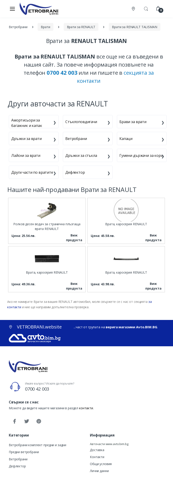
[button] (145, 8)
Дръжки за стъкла (81, 155)
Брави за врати (132, 121)
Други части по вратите (32, 172)
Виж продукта (74, 237)
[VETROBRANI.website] (39, 8)
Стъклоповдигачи (81, 121)
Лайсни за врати (25, 155)
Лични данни (99, 471)
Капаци (125, 138)
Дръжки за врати (26, 138)
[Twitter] (26, 421)
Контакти (97, 457)
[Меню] (12, 8)
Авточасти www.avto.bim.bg (109, 444)
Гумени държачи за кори (141, 155)
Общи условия (101, 464)
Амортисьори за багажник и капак (26, 123)
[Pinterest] (38, 421)
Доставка (97, 450)
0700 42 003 (37, 389)
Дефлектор (75, 172)
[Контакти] (133, 9)
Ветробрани (76, 138)
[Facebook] (14, 421)
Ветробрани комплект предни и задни (37, 445)
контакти (86, 408)
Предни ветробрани (24, 452)
